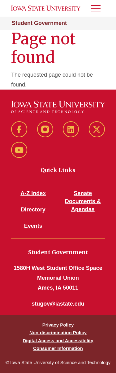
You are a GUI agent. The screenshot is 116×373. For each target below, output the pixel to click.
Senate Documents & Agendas (83, 201)
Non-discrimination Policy (58, 332)
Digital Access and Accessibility (58, 340)
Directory (33, 210)
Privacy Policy (58, 324)
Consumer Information (58, 348)
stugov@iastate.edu (58, 304)
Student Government (39, 23)
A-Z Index (33, 193)
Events (33, 226)
